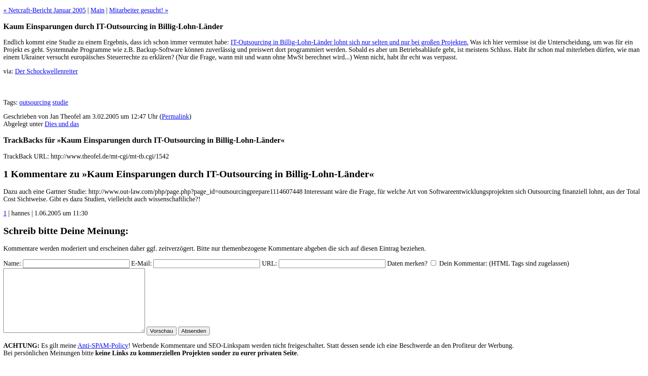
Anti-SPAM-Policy (103, 357)
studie (60, 102)
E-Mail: (141, 263)
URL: (269, 263)
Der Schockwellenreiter (46, 71)
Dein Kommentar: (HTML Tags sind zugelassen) (504, 263)
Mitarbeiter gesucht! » (138, 10)
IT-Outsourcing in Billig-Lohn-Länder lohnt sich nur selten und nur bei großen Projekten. (350, 42)
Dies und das (62, 123)
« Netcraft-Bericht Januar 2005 (44, 10)
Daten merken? (407, 263)
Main (98, 10)
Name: (12, 263)
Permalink (175, 116)
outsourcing (35, 102)
